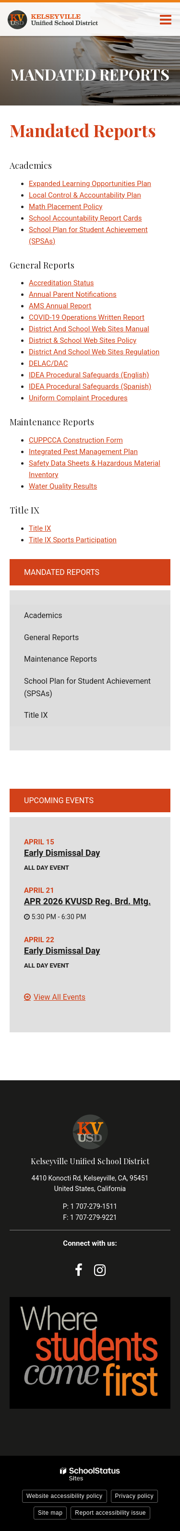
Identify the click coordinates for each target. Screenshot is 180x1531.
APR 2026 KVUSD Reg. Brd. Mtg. (87, 901)
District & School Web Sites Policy (82, 340)
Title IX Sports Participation (73, 540)
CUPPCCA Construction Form (76, 440)
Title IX (40, 528)
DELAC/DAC (48, 363)
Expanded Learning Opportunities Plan (90, 183)
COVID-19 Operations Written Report (86, 317)
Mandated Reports (61, 572)
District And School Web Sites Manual (89, 329)
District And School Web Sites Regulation (94, 352)
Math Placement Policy (65, 206)
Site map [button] (50, 1512)
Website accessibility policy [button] (64, 1496)
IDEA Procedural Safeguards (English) (89, 375)
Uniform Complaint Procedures (78, 398)
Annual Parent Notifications (73, 294)
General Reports (51, 637)
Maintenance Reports (60, 659)
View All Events (59, 997)
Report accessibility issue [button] (110, 1512)
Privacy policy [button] (134, 1496)
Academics (43, 615)
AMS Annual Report (60, 306)
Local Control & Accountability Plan (85, 195)
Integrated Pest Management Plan (83, 451)
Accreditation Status (61, 283)
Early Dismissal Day (62, 853)
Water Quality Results (63, 486)
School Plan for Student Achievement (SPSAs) (87, 687)
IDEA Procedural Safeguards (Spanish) (90, 386)
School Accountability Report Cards (85, 218)
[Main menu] (165, 19)
